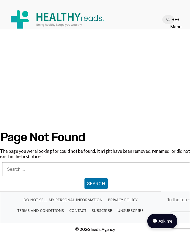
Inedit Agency (103, 229)
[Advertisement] (95, 69)
